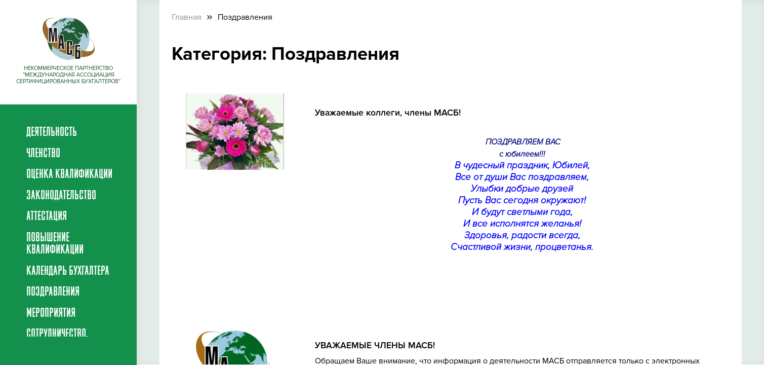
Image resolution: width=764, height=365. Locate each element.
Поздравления (52, 292)
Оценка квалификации (69, 175)
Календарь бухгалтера (67, 272)
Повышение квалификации (55, 244)
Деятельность (51, 133)
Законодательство (61, 196)
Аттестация (46, 217)
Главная (187, 17)
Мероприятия (50, 314)
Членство (43, 154)
